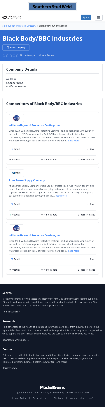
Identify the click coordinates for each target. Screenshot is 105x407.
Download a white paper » (15, 339)
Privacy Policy (19, 398)
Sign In (85, 17)
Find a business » (11, 311)
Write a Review (46, 55)
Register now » (9, 367)
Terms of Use (40, 398)
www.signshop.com (81, 398)
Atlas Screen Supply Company (27, 180)
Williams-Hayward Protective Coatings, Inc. (35, 125)
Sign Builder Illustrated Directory (19, 25)
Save (90, 149)
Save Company (16, 47)
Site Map (58, 398)
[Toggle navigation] (99, 17)
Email (15, 149)
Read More (73, 140)
